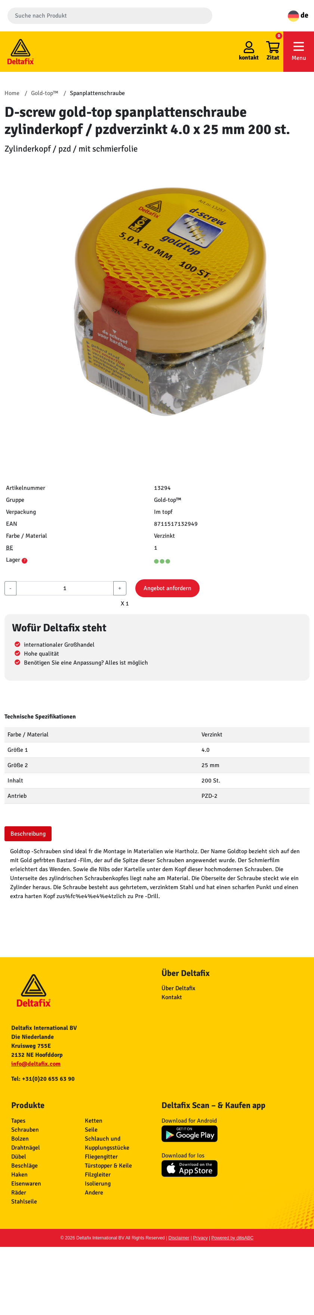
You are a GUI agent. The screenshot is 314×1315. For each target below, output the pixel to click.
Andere (94, 1192)
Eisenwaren (26, 1183)
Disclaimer (179, 1238)
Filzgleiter (98, 1174)
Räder (18, 1192)
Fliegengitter (101, 1156)
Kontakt (171, 997)
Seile (91, 1130)
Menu (298, 51)
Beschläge (24, 1165)
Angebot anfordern (167, 588)
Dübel (18, 1156)
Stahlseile (24, 1201)
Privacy (200, 1238)
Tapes (18, 1121)
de (298, 15)
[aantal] (65, 588)
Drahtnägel (25, 1147)
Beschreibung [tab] (28, 833)
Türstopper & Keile (108, 1165)
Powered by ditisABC (233, 1238)
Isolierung (98, 1183)
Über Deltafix (178, 988)
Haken (19, 1174)
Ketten (93, 1121)
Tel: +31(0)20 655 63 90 (43, 1079)
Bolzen (20, 1138)
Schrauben (25, 1130)
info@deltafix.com (36, 1064)
